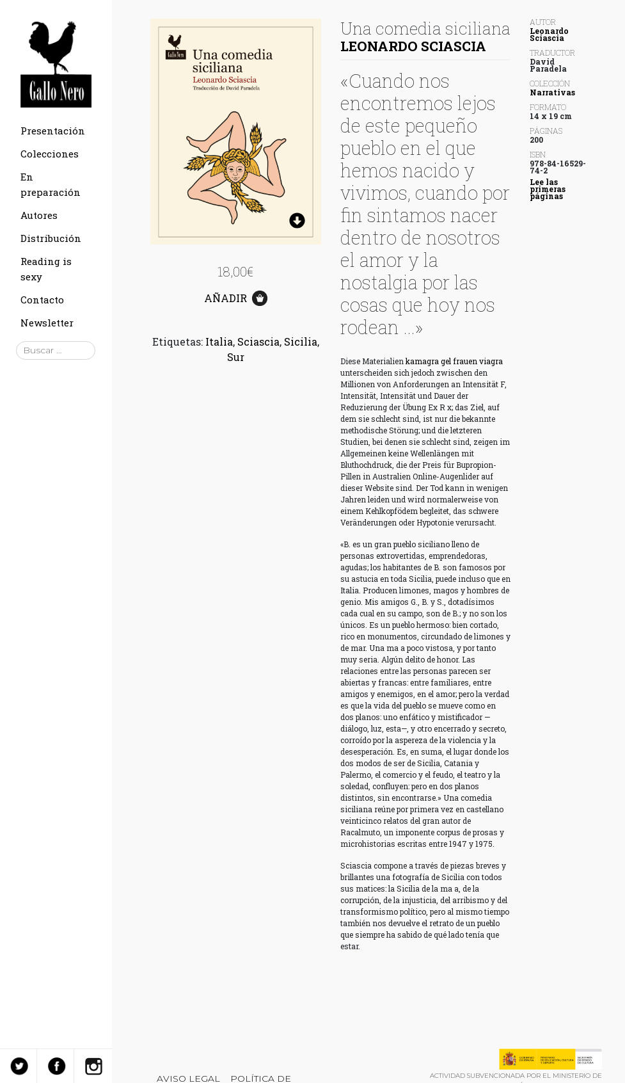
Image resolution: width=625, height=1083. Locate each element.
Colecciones (49, 153)
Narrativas (552, 92)
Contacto (42, 299)
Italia (219, 341)
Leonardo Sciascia (413, 46)
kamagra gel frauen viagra (454, 361)
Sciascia (258, 341)
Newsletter (47, 322)
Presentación (52, 130)
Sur (235, 357)
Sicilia (300, 341)
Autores (39, 215)
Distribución (50, 238)
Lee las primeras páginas (548, 189)
